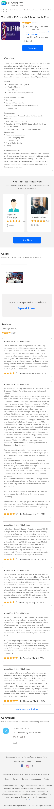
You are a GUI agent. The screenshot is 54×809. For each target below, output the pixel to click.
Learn (29, 762)
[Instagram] (27, 767)
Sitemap (38, 762)
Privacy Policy (42, 757)
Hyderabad (35, 774)
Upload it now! (27, 308)
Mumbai (46, 774)
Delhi (26, 774)
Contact (32, 48)
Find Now (27, 240)
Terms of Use (29, 757)
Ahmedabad (36, 779)
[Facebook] (22, 767)
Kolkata (15, 779)
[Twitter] (32, 767)
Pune (7, 779)
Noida (46, 779)
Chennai (17, 774)
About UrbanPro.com (13, 757)
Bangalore (7, 774)
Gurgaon (25, 779)
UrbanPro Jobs (18, 762)
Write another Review (27, 709)
